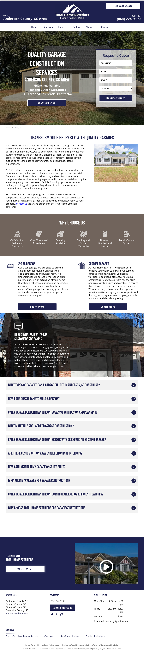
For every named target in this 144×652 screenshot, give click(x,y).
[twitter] (57, 615)
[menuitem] (34, 27)
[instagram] (62, 615)
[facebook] (52, 615)
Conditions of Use (68, 645)
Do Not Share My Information (49, 645)
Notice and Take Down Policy (86, 645)
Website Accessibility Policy (109, 645)
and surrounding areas (16, 612)
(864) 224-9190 (129, 18)
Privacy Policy (30, 645)
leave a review (43, 363)
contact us (21, 203)
